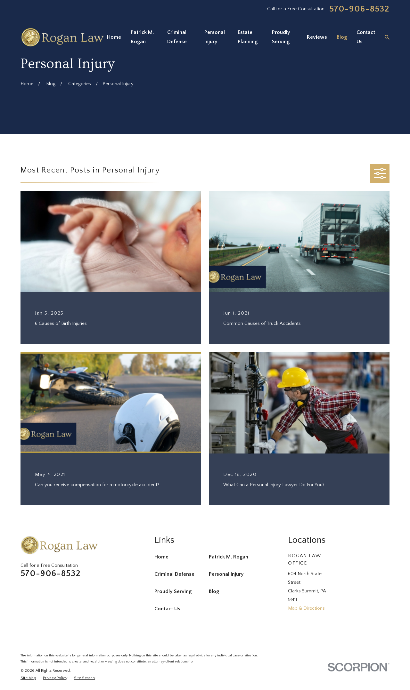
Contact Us (167, 609)
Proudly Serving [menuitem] (281, 37)
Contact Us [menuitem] (366, 37)
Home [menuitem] (114, 37)
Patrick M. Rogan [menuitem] (142, 37)
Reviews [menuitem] (317, 37)
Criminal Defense (174, 574)
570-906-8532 (359, 9)
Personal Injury (226, 574)
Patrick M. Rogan (228, 557)
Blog (214, 591)
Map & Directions (306, 608)
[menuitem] (28, 678)
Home (161, 557)
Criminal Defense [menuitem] (177, 37)
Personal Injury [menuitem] (214, 37)
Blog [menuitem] (342, 37)
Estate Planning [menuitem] (248, 37)
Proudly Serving (173, 591)
